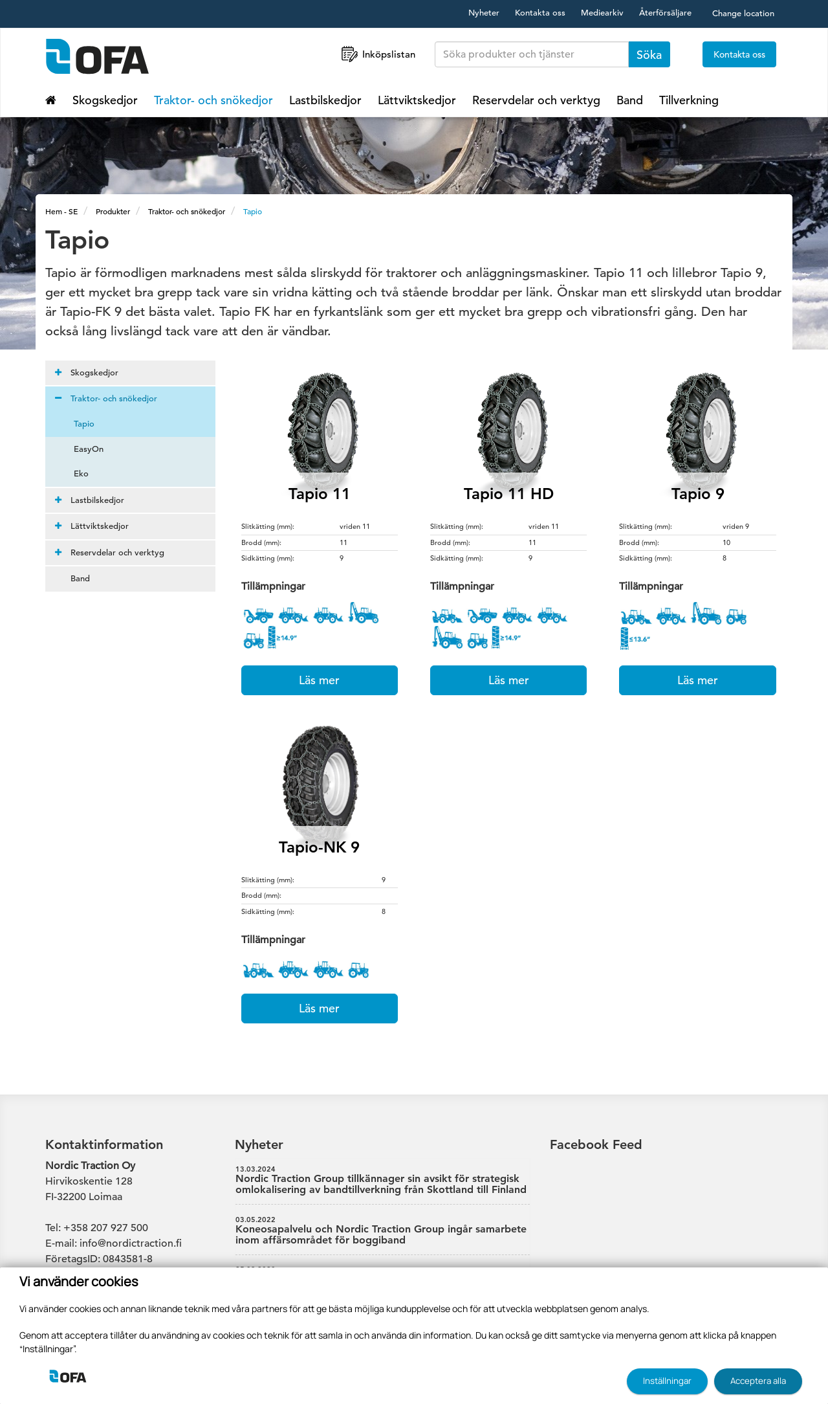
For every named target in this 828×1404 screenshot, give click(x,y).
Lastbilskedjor (325, 100)
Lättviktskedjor (417, 100)
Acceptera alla (758, 1381)
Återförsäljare (665, 12)
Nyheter (483, 12)
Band (629, 100)
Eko (73, 473)
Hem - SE (61, 211)
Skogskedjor (105, 100)
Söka (649, 54)
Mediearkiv (602, 12)
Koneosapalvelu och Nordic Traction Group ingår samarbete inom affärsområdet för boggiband (382, 1231)
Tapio (252, 211)
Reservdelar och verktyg (536, 100)
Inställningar (667, 1381)
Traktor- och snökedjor (213, 100)
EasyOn (81, 448)
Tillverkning (689, 100)
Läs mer (319, 680)
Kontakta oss (540, 12)
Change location (743, 13)
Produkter (113, 211)
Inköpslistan (377, 54)
